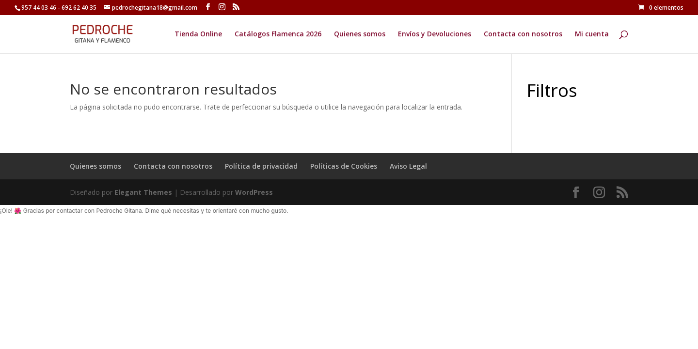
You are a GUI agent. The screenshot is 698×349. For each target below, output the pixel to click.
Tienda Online (198, 34)
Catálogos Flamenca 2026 (278, 34)
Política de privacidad (261, 166)
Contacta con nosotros (523, 34)
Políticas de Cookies (343, 166)
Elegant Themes (143, 192)
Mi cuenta (592, 34)
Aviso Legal (408, 166)
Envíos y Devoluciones (434, 34)
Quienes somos (359, 34)
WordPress (254, 192)
